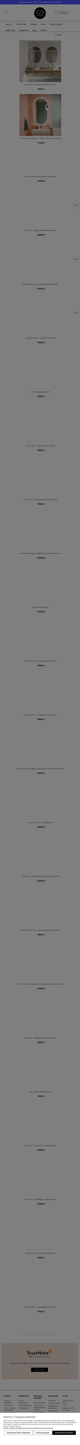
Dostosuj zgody (42, 1433)
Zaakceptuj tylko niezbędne (18, 1433)
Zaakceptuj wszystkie (64, 1433)
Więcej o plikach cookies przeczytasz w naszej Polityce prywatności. (28, 1428)
